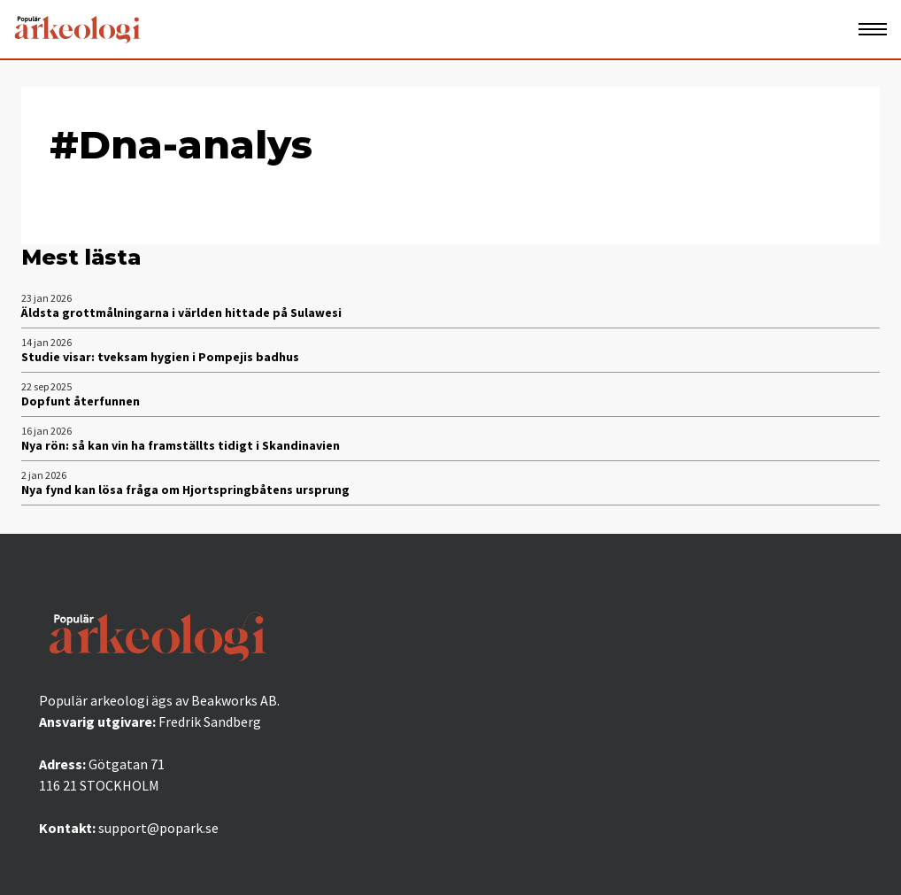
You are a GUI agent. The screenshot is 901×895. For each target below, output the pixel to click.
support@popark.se (158, 828)
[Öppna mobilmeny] (873, 29)
